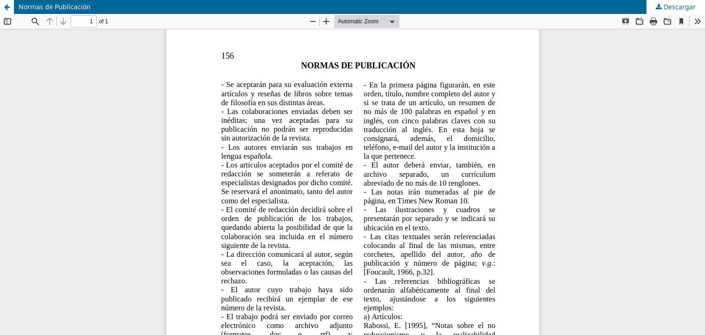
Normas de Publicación (55, 6)
